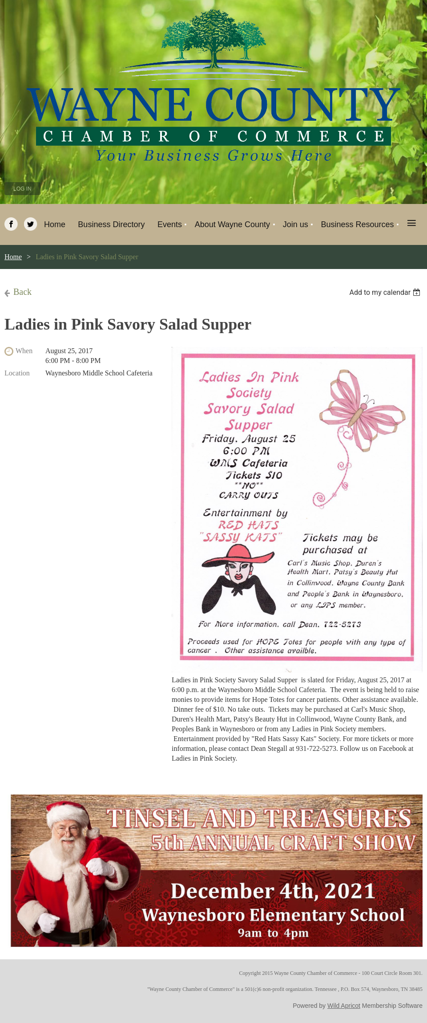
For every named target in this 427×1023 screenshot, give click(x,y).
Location (17, 373)
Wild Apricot (343, 1005)
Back (22, 292)
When (24, 351)
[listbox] (386, 292)
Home (13, 257)
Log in (22, 189)
